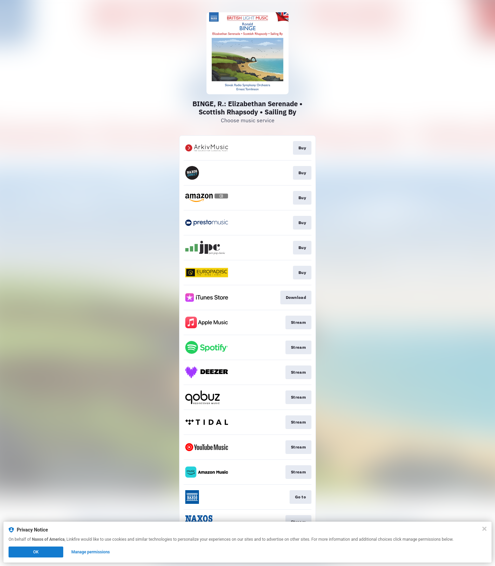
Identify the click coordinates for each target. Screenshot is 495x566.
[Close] (484, 528)
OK (36, 552)
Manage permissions (90, 552)
